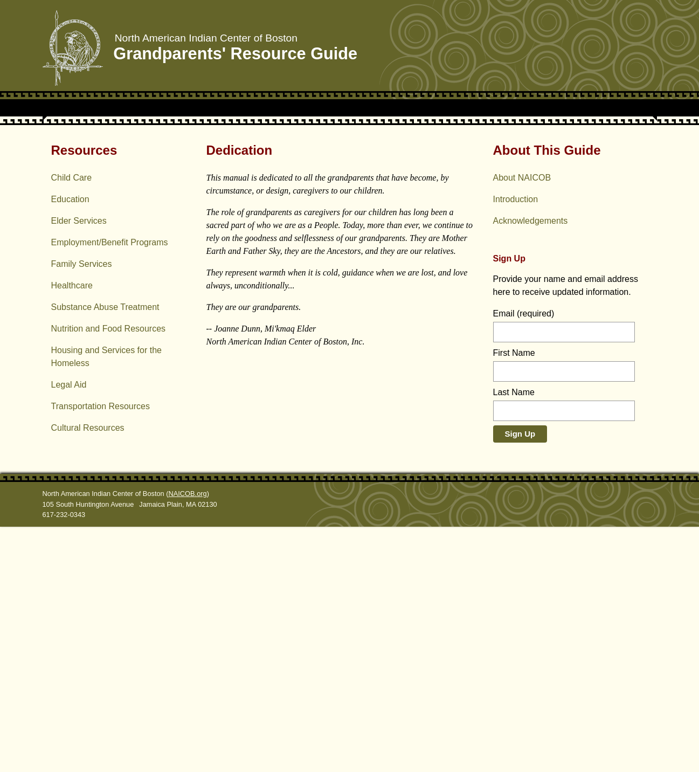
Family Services (81, 509)
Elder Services (79, 466)
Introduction (515, 444)
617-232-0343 (64, 760)
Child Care (71, 423)
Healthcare (72, 530)
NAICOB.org (188, 739)
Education (70, 444)
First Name (514, 598)
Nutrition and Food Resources (108, 573)
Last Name (514, 637)
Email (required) (524, 558)
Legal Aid (69, 630)
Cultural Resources (87, 673)
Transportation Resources (100, 651)
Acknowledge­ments (530, 466)
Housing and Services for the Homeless (106, 602)
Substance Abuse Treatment (105, 552)
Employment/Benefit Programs (109, 487)
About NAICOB (522, 423)
